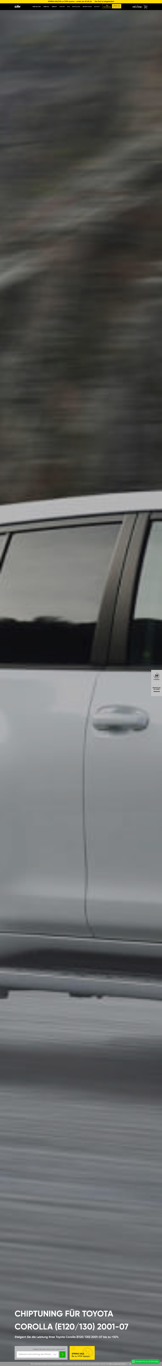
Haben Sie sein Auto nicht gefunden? (49, 1349)
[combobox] (37, 1354)
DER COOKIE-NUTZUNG (115, 1364)
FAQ (67, 5)
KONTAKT (96, 5)
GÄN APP (61, 5)
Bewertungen (86, 5)
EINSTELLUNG (75, 5)
